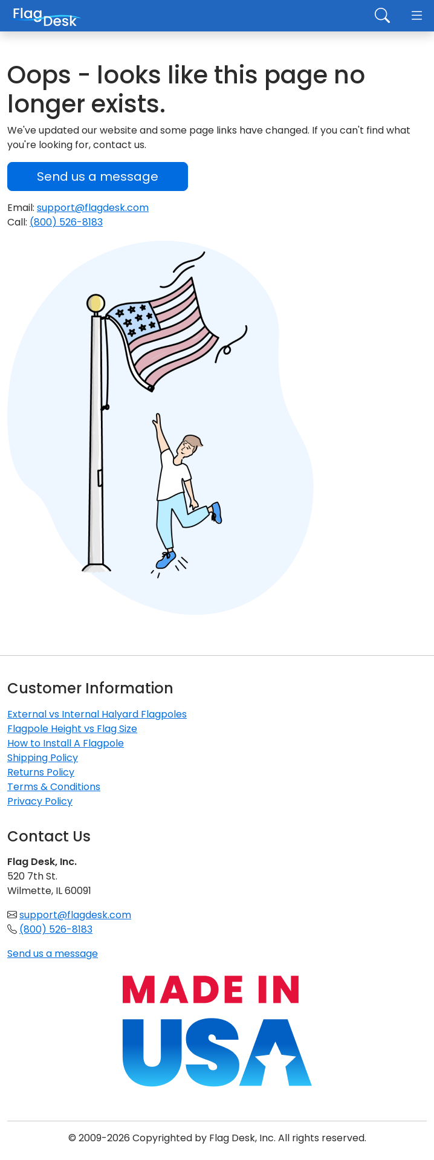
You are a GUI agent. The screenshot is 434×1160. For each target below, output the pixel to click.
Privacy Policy (40, 801)
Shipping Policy (42, 758)
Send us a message (97, 176)
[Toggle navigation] (417, 16)
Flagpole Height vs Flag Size (72, 729)
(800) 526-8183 (66, 222)
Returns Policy (40, 772)
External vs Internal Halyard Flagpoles (97, 714)
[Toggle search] (382, 16)
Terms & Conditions (53, 787)
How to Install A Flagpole (65, 743)
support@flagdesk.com (93, 208)
